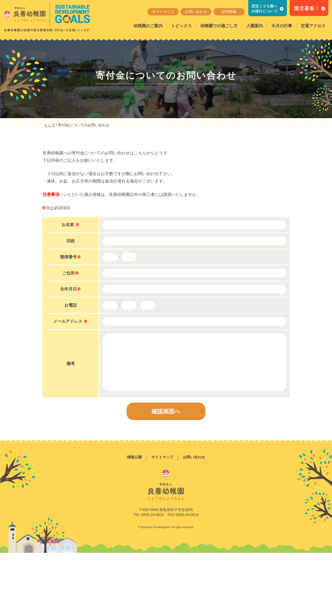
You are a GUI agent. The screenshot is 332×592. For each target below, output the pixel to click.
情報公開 (134, 457)
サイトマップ (163, 12)
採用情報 (229, 12)
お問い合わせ (196, 12)
